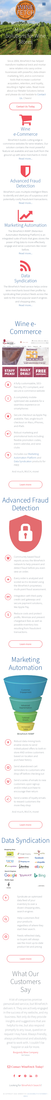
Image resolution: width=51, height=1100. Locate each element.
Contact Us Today (25, 106)
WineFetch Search (31, 1085)
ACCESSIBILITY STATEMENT (37, 1094)
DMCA (26, 1096)
